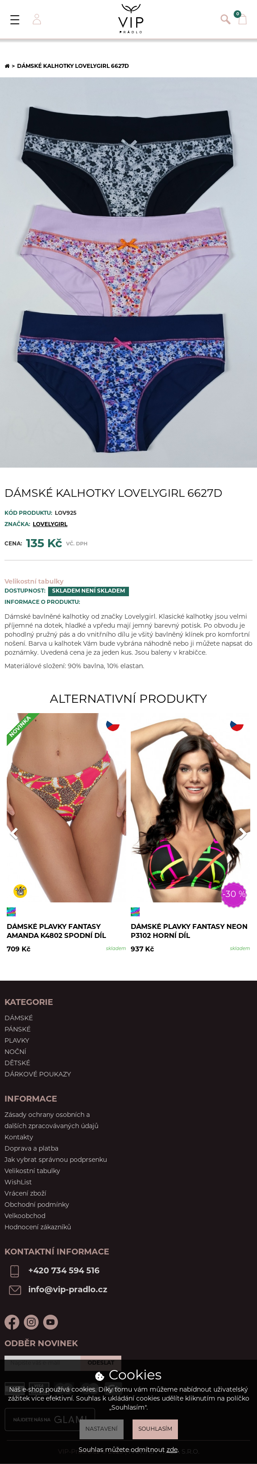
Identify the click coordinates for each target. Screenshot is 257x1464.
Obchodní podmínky (36, 1205)
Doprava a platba (31, 1149)
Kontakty (18, 1137)
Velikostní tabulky (33, 582)
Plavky (16, 1041)
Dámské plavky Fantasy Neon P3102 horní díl (189, 932)
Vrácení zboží (25, 1194)
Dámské (18, 1018)
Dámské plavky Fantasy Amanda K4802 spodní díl (56, 932)
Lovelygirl (50, 524)
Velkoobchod (24, 1216)
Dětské (17, 1063)
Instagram (31, 1322)
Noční (15, 1052)
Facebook (11, 1322)
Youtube (50, 1322)
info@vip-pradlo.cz (67, 1290)
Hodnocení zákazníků (37, 1227)
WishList (18, 1182)
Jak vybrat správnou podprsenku (55, 1160)
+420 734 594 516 (63, 1271)
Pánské (17, 1030)
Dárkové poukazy (37, 1074)
